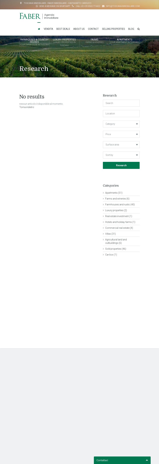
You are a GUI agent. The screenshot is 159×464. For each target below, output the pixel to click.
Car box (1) (111, 254)
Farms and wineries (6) (117, 198)
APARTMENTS (124, 41)
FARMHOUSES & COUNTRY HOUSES (34, 42)
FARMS (94, 41)
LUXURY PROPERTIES (64, 42)
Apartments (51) (113, 192)
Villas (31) (110, 233)
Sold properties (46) (115, 248)
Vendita (48, 29)
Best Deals (63, 29)
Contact (93, 29)
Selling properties (113, 29)
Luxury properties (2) (116, 210)
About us (79, 29)
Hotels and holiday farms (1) (120, 222)
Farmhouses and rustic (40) (120, 204)
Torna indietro (26, 107)
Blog (131, 29)
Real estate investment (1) (118, 216)
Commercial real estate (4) (119, 228)
